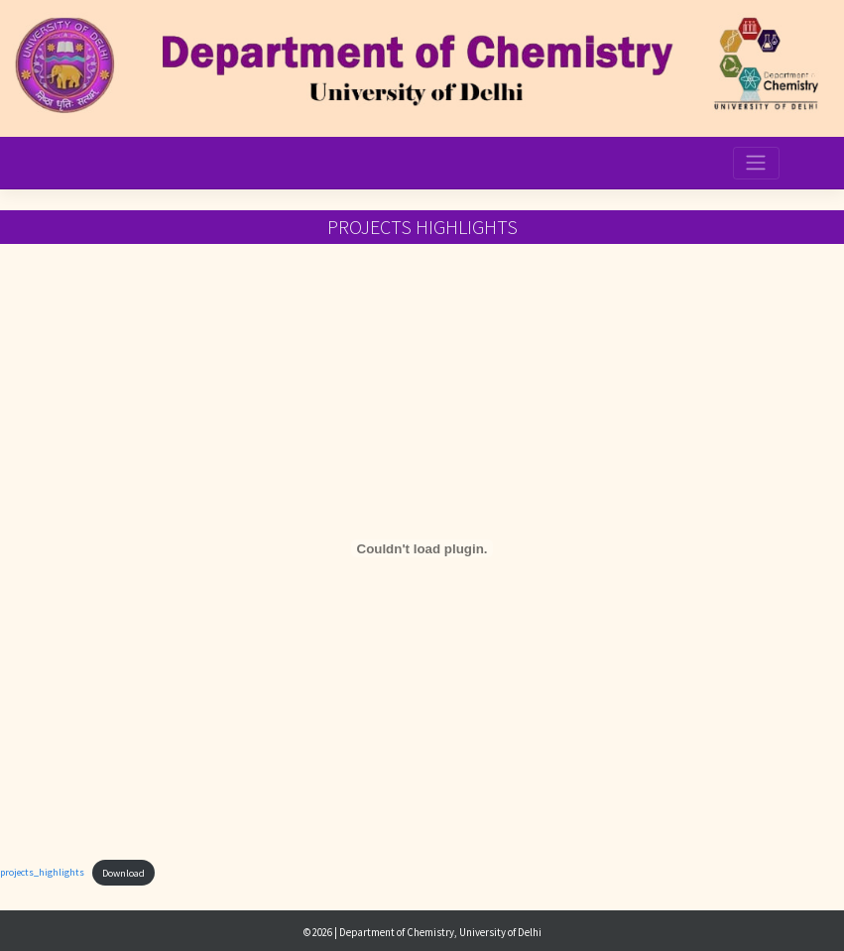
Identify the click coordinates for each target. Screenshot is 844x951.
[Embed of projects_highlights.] (422, 548)
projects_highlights (42, 873)
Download (123, 873)
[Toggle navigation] (756, 163)
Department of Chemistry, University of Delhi (440, 932)
